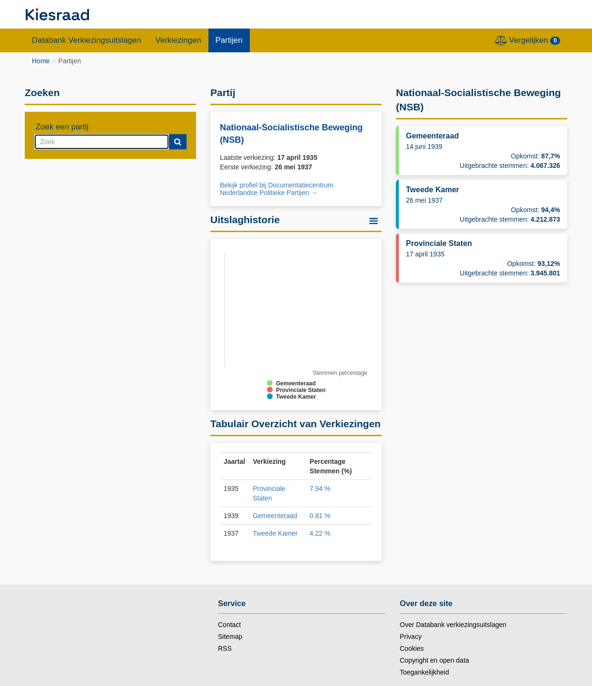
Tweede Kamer (275, 533)
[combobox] (101, 141)
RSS (225, 648)
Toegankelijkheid (424, 672)
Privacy (411, 636)
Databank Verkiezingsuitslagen (86, 40)
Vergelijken (527, 40)
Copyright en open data (434, 660)
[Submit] (178, 141)
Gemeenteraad (275, 515)
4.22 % (320, 533)
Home (40, 61)
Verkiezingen (178, 40)
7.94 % (320, 488)
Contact (229, 624)
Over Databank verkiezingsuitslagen (453, 624)
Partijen (229, 40)
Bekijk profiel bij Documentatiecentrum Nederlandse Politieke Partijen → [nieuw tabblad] (276, 188)
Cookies (412, 648)
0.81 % (320, 515)
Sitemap (230, 636)
